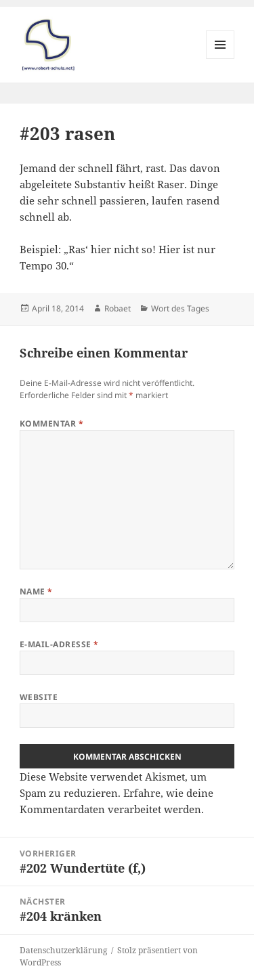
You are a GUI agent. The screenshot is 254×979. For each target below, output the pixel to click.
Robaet (117, 308)
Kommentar (51, 423)
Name (36, 591)
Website (39, 697)
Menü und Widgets (220, 58)
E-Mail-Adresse (59, 644)
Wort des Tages (180, 308)
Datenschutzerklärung (63, 950)
